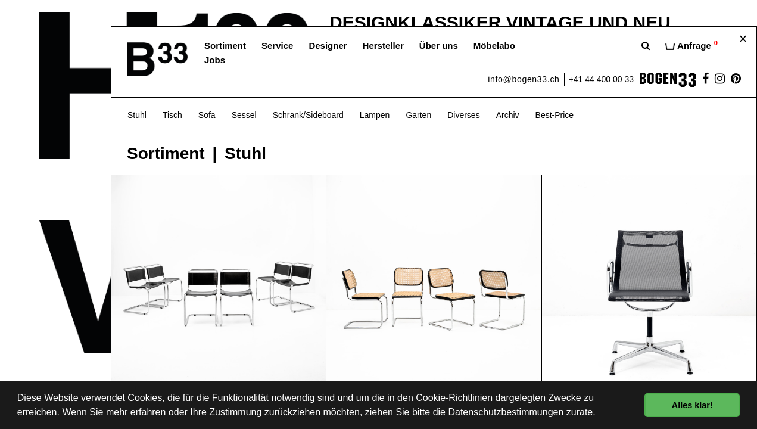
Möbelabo (494, 46)
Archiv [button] (507, 115)
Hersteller (383, 46)
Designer (328, 46)
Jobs (214, 60)
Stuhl (245, 154)
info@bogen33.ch (523, 79)
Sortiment (225, 46)
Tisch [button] (172, 115)
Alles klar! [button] (692, 405)
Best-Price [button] (554, 115)
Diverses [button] (463, 115)
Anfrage (691, 45)
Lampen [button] (375, 115)
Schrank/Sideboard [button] (308, 115)
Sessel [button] (244, 115)
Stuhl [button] (137, 115)
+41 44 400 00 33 (601, 79)
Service (277, 46)
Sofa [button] (207, 115)
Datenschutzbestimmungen (505, 412)
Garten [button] (418, 115)
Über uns (438, 46)
